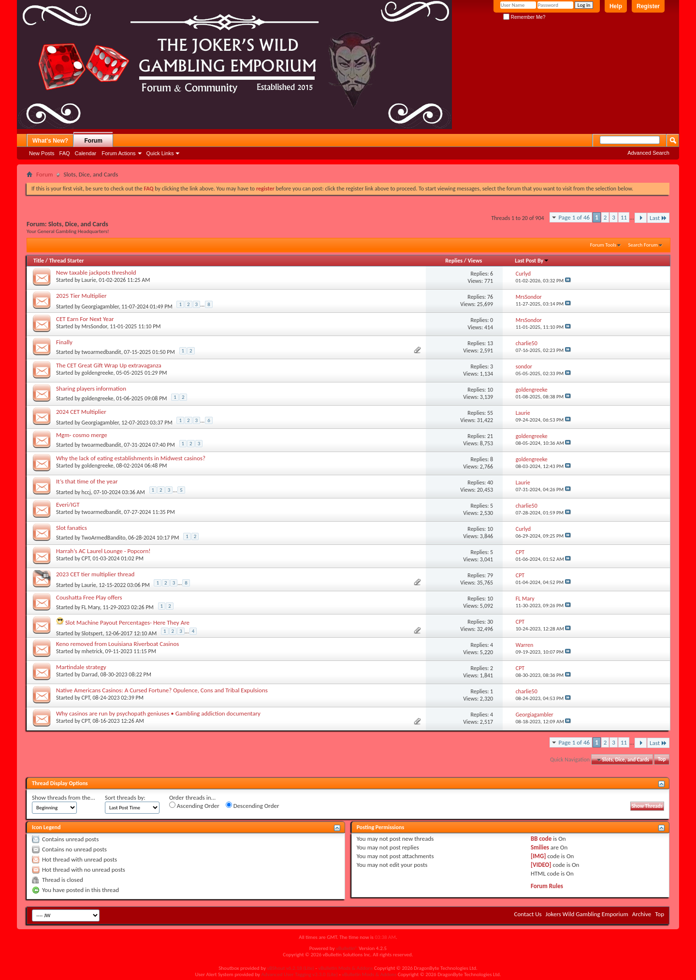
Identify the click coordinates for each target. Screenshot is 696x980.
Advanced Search (648, 153)
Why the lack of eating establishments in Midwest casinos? (130, 458)
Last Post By (532, 260)
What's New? (50, 140)
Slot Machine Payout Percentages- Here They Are (127, 622)
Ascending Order (194, 805)
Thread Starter (66, 260)
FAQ (64, 153)
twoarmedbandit (101, 352)
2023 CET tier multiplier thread (95, 574)
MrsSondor (94, 326)
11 (624, 217)
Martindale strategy (81, 667)
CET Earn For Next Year (85, 318)
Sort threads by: (125, 797)
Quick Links (160, 153)
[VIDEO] (541, 864)
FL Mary (91, 607)
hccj (86, 491)
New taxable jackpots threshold (96, 272)
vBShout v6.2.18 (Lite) (290, 968)
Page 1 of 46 (574, 217)
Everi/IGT (68, 504)
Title (38, 260)
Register (648, 6)
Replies (454, 260)
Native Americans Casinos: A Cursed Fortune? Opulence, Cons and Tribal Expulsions (162, 690)
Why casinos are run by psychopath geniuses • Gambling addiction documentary (158, 713)
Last (658, 217)
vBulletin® (347, 948)
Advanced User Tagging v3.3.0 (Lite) (299, 974)
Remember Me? (524, 17)
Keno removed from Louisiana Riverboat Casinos (117, 643)
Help (615, 6)
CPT (86, 558)
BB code (541, 838)
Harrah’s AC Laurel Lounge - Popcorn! (103, 551)
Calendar (86, 153)
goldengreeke (98, 372)
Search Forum (643, 245)
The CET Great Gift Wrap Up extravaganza (108, 365)
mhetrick (92, 651)
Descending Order (252, 805)
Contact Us (527, 914)
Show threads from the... (63, 797)
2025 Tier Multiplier (81, 295)
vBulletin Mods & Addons (345, 968)
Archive (641, 914)
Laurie (89, 280)
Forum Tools (603, 245)
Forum (93, 140)
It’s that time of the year (86, 481)
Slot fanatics (71, 527)
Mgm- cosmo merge (81, 435)
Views (475, 260)
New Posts (42, 153)
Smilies (540, 847)
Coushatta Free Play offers (89, 597)
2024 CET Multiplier (81, 411)
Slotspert (92, 632)
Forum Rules (547, 886)
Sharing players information (91, 388)
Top (662, 760)
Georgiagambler (100, 306)
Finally (64, 342)
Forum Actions (118, 153)
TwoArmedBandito (104, 537)
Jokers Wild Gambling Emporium (587, 914)
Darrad (90, 674)
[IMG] (538, 856)
